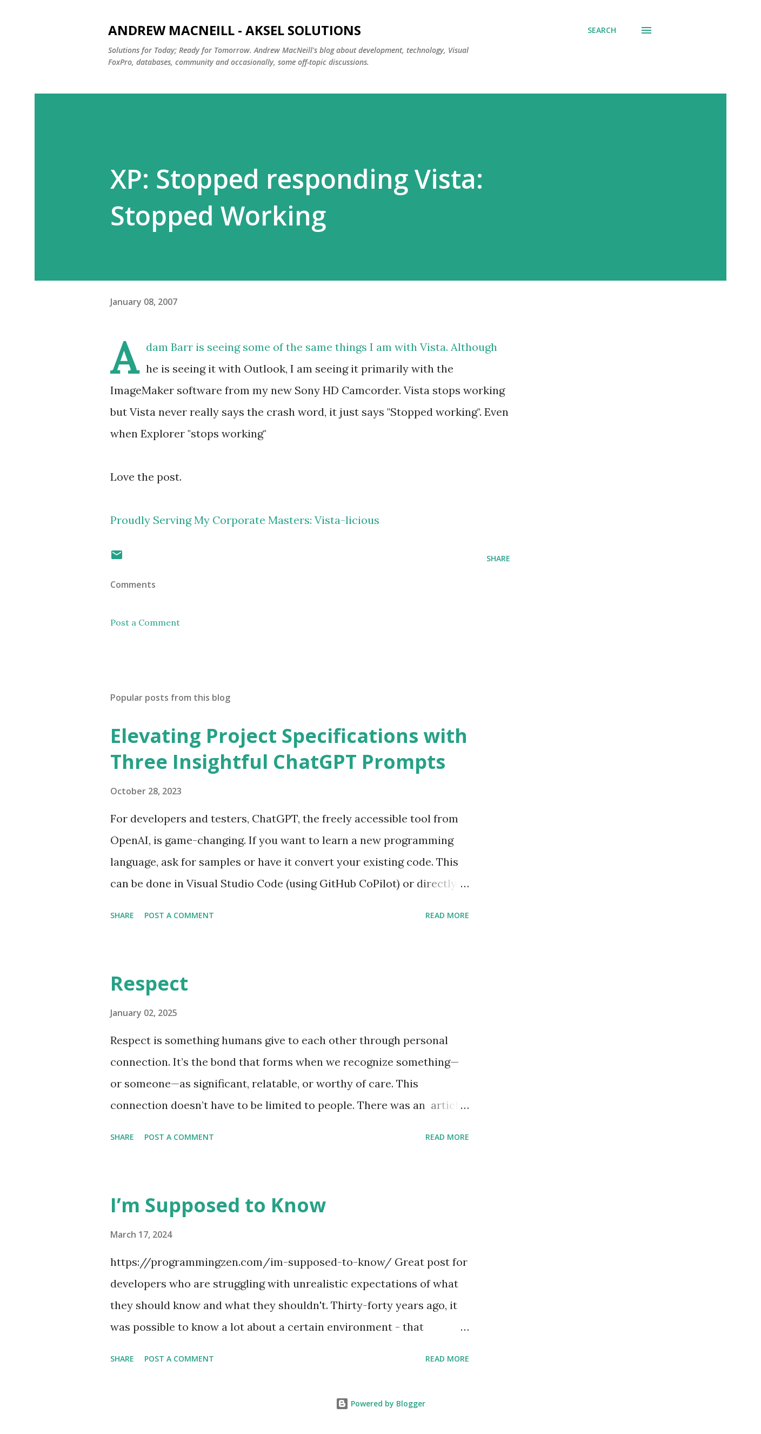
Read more (447, 915)
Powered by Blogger (380, 1403)
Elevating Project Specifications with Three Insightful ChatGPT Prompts (289, 748)
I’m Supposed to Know (218, 1205)
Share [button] (498, 558)
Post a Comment (145, 622)
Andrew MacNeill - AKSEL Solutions (234, 30)
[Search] (602, 30)
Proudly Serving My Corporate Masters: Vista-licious (244, 520)
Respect (149, 983)
